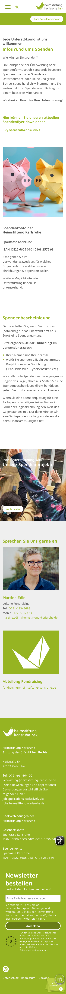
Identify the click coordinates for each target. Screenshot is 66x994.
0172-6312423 (22, 613)
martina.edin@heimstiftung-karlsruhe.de (30, 617)
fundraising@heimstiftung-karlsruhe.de (29, 687)
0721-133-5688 (19, 608)
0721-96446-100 (21, 775)
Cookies (44, 977)
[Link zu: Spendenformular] (55, 985)
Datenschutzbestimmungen (33, 950)
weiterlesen (13, 508)
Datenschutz (11, 977)
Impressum (28, 977)
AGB (31, 947)
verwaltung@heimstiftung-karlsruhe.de (29, 780)
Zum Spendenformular (47, 18)
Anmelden (33, 925)
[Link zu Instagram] (6, 969)
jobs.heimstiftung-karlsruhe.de (23, 803)
